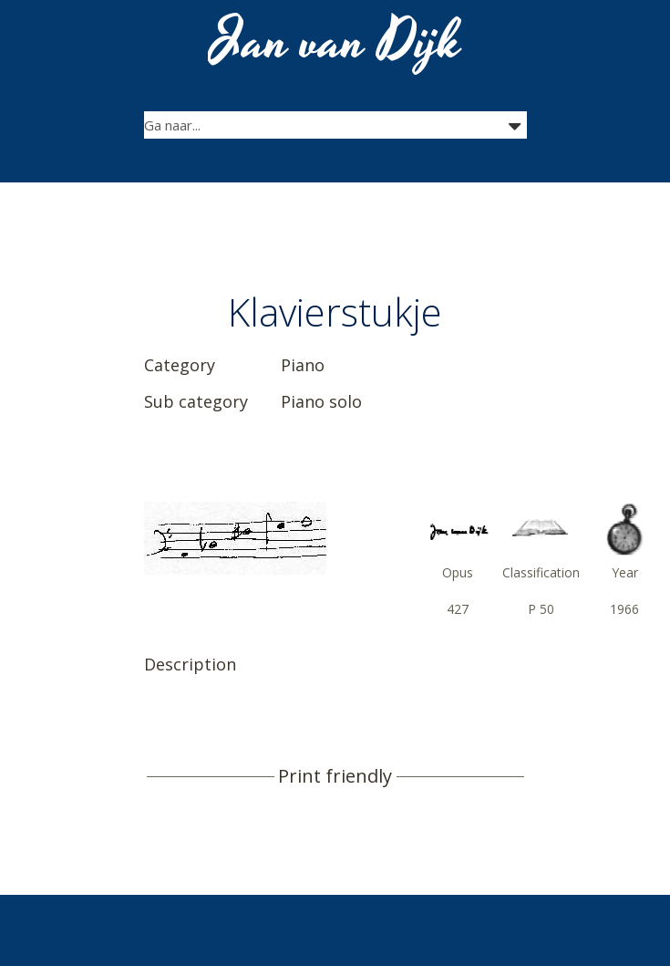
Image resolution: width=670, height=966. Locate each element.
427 (458, 609)
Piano (303, 365)
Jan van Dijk (336, 42)
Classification (541, 572)
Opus (457, 572)
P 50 (541, 609)
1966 (624, 609)
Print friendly (335, 776)
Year (625, 572)
